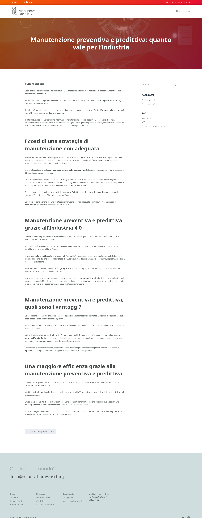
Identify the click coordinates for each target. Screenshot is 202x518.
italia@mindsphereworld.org (42, 476)
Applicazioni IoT (148, 100)
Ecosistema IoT (148, 104)
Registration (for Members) (177, 2)
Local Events (27, 2)
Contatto (40, 501)
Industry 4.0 (147, 118)
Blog (188, 11)
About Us (16, 2)
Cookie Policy (16, 504)
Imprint (14, 497)
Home (179, 11)
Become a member (45, 504)
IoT (143, 122)
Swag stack (67, 497)
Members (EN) (43, 497)
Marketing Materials (72, 501)
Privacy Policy (17, 501)
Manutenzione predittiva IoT (41, 431)
